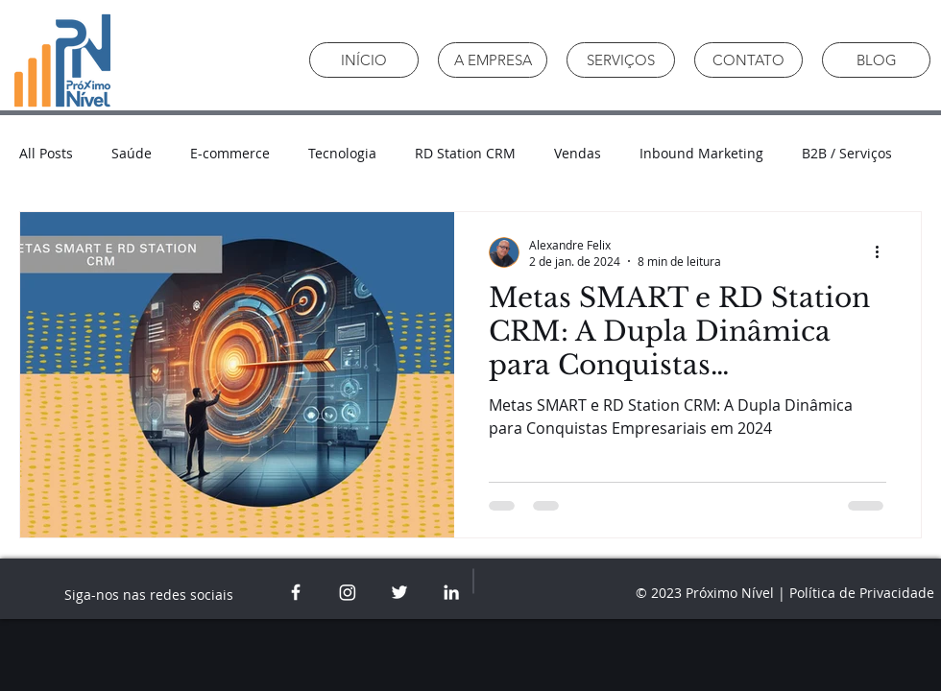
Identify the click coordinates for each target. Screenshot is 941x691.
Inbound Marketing (701, 153)
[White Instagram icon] (347, 592)
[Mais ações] (883, 252)
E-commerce (230, 153)
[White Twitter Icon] (399, 592)
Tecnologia (342, 153)
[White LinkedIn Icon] (451, 592)
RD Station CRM (465, 153)
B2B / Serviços (847, 153)
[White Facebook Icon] (295, 592)
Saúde (131, 153)
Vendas (577, 153)
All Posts (46, 153)
